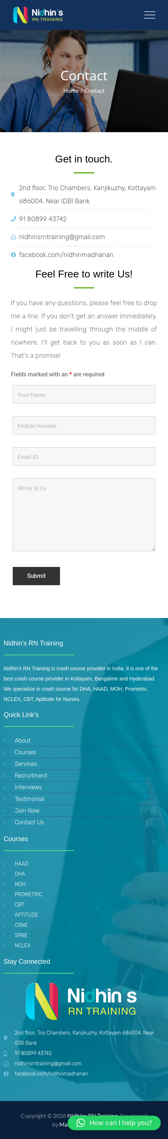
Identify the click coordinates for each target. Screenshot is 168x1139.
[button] (114, 1123)
